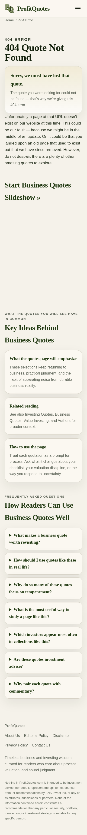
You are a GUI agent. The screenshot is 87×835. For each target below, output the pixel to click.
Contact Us (41, 745)
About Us (12, 736)
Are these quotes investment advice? (36, 663)
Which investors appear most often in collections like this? (43, 638)
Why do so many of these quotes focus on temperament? (40, 588)
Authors (64, 421)
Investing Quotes (39, 414)
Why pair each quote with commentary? (35, 687)
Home (9, 20)
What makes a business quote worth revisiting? (38, 539)
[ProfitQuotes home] (27, 8)
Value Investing (35, 421)
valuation (41, 468)
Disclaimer (61, 736)
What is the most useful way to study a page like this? (39, 613)
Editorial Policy (36, 736)
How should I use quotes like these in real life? (42, 563)
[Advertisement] (43, 260)
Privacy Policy (16, 745)
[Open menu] (78, 8)
